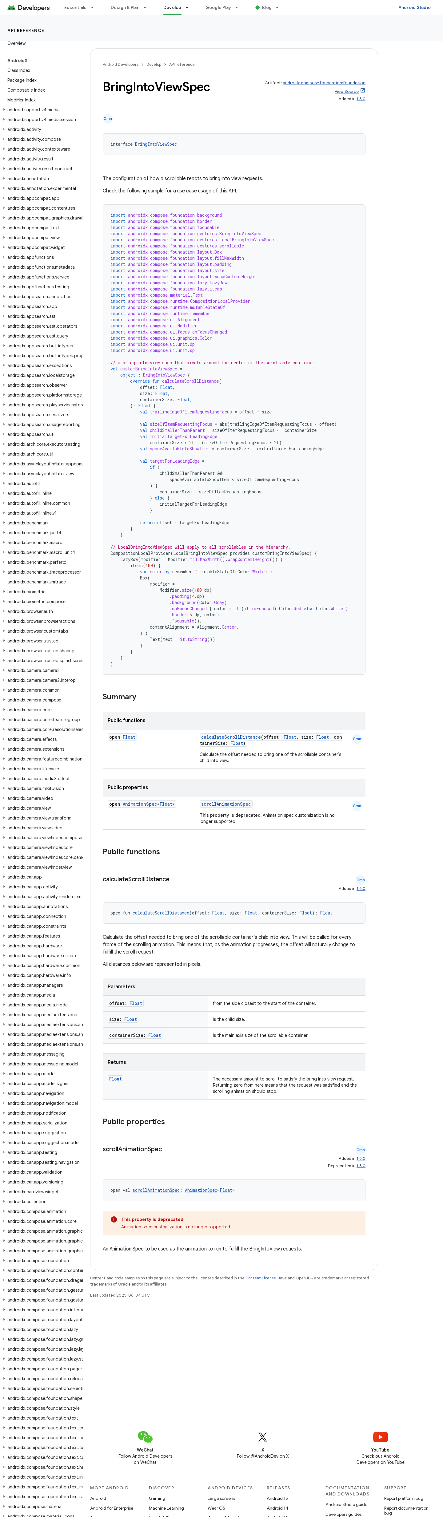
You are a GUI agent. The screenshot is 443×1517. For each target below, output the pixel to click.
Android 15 (277, 1498)
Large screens (221, 1498)
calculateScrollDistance (231, 737)
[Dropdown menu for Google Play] (239, 7)
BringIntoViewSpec (156, 144)
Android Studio (414, 7)
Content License (260, 1278)
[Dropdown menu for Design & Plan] (147, 7)
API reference (26, 30)
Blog (267, 7)
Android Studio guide (346, 1504)
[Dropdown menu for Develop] (190, 7)
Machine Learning (166, 1508)
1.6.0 (361, 98)
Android (98, 1498)
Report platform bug (403, 1498)
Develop (153, 64)
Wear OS (216, 1508)
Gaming (157, 1498)
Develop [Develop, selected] (172, 7)
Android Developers (120, 64)
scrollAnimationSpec (226, 804)
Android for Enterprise (111, 1508)
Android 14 (277, 1508)
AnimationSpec (140, 804)
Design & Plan (125, 7)
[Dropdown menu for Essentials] (95, 7)
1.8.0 (361, 1165)
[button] (40, 110)
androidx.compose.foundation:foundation (324, 82)
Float (129, 737)
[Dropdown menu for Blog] (280, 7)
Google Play (218, 7)
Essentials (75, 7)
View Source (347, 91)
